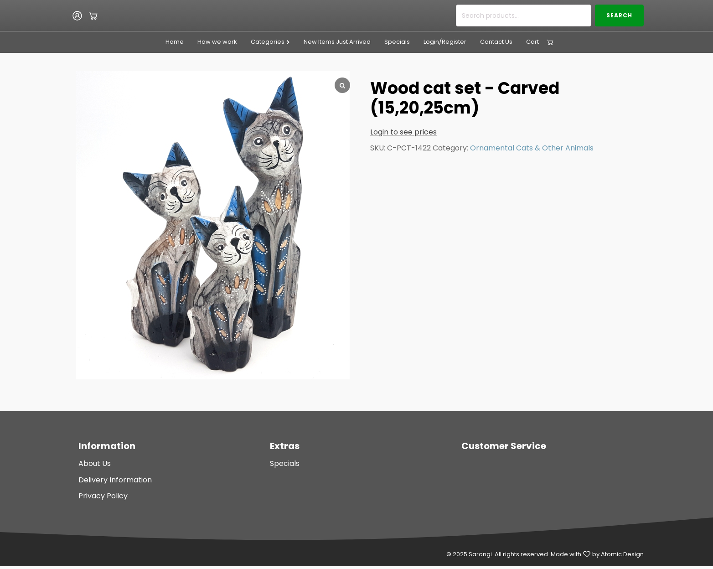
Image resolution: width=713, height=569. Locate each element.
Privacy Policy (103, 496)
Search (619, 15)
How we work (217, 41)
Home (174, 41)
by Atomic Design (618, 554)
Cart (532, 41)
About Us (94, 463)
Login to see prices (403, 132)
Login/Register (445, 41)
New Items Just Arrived (337, 41)
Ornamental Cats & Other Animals (532, 148)
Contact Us (496, 41)
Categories (270, 41)
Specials (397, 41)
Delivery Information (115, 480)
